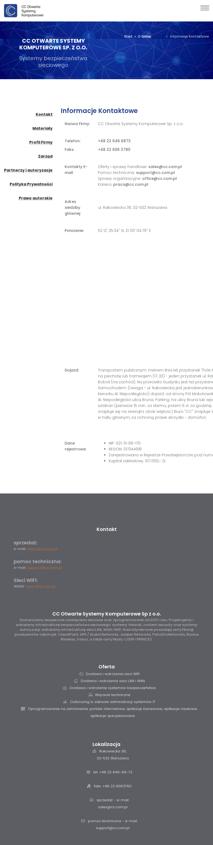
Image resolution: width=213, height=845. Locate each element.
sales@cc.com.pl (42, 548)
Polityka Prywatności (31, 184)
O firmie (144, 36)
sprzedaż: (25, 542)
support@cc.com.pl (44, 567)
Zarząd (45, 156)
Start (128, 36)
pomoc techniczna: (37, 561)
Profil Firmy (41, 142)
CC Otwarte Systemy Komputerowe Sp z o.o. (106, 613)
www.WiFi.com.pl (41, 586)
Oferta (106, 666)
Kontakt (44, 114)
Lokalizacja (106, 744)
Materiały (42, 128)
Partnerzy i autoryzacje (28, 170)
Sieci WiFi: (26, 580)
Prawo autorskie (36, 198)
